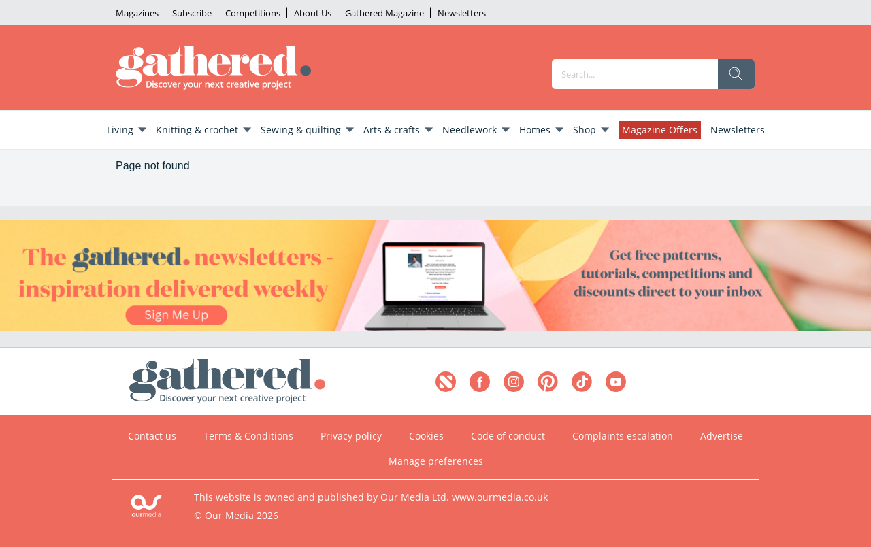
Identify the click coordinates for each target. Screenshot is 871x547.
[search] (736, 74)
